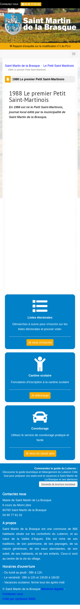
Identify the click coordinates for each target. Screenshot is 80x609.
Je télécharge (40, 395)
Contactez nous (12, 594)
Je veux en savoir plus (40, 453)
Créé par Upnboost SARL (19, 599)
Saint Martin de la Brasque (22, 65)
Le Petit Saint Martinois (58, 65)
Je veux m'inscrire (40, 342)
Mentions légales (52, 589)
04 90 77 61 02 (31, 4)
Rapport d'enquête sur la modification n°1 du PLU (40, 46)
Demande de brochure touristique (58, 484)
